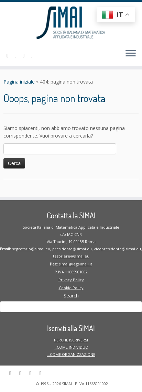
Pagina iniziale (19, 81)
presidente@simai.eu (72, 248)
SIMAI (67, 383)
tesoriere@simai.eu (71, 256)
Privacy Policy (71, 279)
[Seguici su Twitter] (33, 55)
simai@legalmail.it (75, 263)
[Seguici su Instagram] (25, 55)
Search (71, 295)
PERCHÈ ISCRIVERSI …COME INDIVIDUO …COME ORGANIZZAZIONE (71, 347)
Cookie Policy (71, 287)
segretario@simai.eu (31, 248)
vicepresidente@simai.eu (117, 248)
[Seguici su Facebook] (17, 55)
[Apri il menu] (130, 53)
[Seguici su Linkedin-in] (8, 55)
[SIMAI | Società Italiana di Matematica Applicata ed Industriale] (71, 22)
